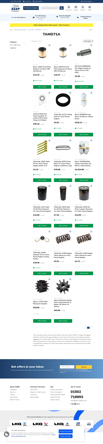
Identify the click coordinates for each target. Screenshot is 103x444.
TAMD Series (38, 29)
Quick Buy (75, 8)
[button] (6, 434)
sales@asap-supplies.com (79, 401)
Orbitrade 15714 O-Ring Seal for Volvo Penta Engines (63, 116)
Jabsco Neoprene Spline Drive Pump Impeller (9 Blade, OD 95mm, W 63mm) (63, 303)
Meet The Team (14, 400)
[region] (45, 433)
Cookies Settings (65, 436)
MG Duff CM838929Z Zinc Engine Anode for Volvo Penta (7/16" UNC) (83, 69)
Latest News (14, 397)
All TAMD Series (15, 45)
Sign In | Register (86, 1)
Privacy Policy (84, 371)
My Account (69, 8)
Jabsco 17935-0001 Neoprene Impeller (40, 303)
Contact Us (33, 394)
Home (11, 29)
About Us (13, 392)
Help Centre (33, 389)
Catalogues (13, 389)
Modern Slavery (55, 400)
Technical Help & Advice (85, 17)
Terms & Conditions (56, 392)
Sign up (83, 367)
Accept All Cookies (66, 431)
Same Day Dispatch (65, 16)
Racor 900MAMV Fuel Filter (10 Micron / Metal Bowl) (84, 116)
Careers (12, 394)
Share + (91, 29)
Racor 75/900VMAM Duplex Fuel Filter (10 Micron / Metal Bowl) (83, 163)
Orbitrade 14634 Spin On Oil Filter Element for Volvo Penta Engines (63, 209)
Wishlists (82, 8)
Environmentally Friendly (57, 394)
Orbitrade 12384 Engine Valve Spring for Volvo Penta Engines (63, 255)
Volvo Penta (31, 29)
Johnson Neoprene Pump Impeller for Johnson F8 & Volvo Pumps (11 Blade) (40, 117)
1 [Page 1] (88, 328)
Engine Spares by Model (20, 29)
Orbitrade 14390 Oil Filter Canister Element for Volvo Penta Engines (84, 209)
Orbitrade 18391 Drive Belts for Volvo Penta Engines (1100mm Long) (63, 163)
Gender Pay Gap (55, 397)
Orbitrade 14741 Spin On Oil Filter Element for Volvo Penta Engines (42, 209)
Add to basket (42, 87)
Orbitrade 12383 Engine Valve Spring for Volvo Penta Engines (84, 255)
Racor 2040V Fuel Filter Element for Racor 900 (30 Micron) (42, 69)
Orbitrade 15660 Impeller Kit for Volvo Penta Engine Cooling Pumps (41, 256)
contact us (36, 339)
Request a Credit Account (38, 392)
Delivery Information (56, 389)
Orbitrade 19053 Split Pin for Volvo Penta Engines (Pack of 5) (41, 163)
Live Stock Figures (19, 17)
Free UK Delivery (40, 17)
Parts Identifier (34, 397)
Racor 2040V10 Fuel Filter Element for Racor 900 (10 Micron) (63, 69)
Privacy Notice (84, 369)
